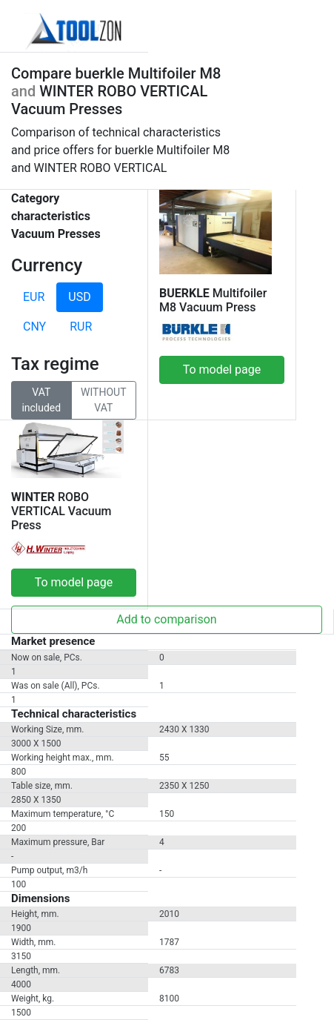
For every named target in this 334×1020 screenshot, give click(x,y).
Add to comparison (166, 619)
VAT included (41, 399)
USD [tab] (79, 297)
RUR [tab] (81, 326)
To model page (222, 369)
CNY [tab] (34, 326)
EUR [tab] (33, 297)
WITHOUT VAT (103, 399)
